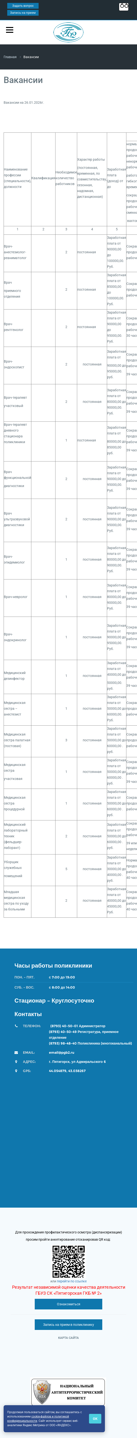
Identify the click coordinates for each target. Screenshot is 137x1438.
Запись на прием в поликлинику (68, 1325)
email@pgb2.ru (61, 1052)
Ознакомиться (68, 1304)
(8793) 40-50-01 (64, 1026)
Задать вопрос (23, 5)
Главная (10, 57)
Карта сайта (68, 1338)
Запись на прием (23, 12)
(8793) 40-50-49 (63, 1032)
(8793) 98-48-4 (61, 1043)
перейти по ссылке (72, 1281)
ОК (95, 1419)
